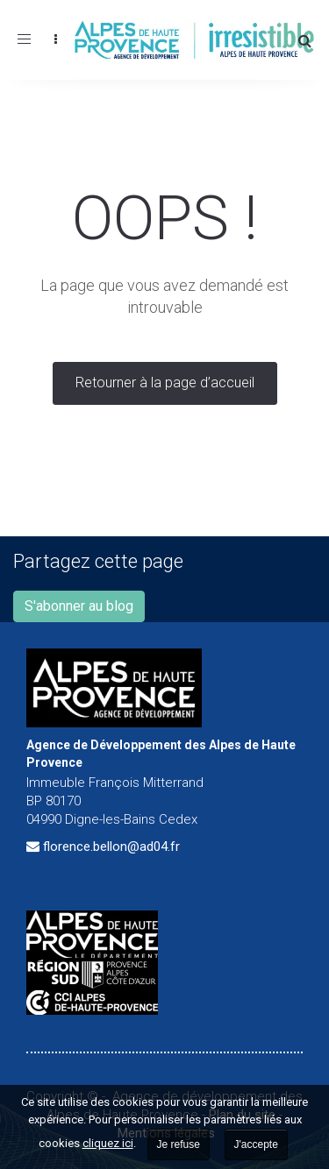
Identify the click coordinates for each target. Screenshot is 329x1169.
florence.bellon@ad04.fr (111, 846)
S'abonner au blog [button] (79, 606)
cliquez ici (107, 1143)
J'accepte (256, 1144)
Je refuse (178, 1144)
